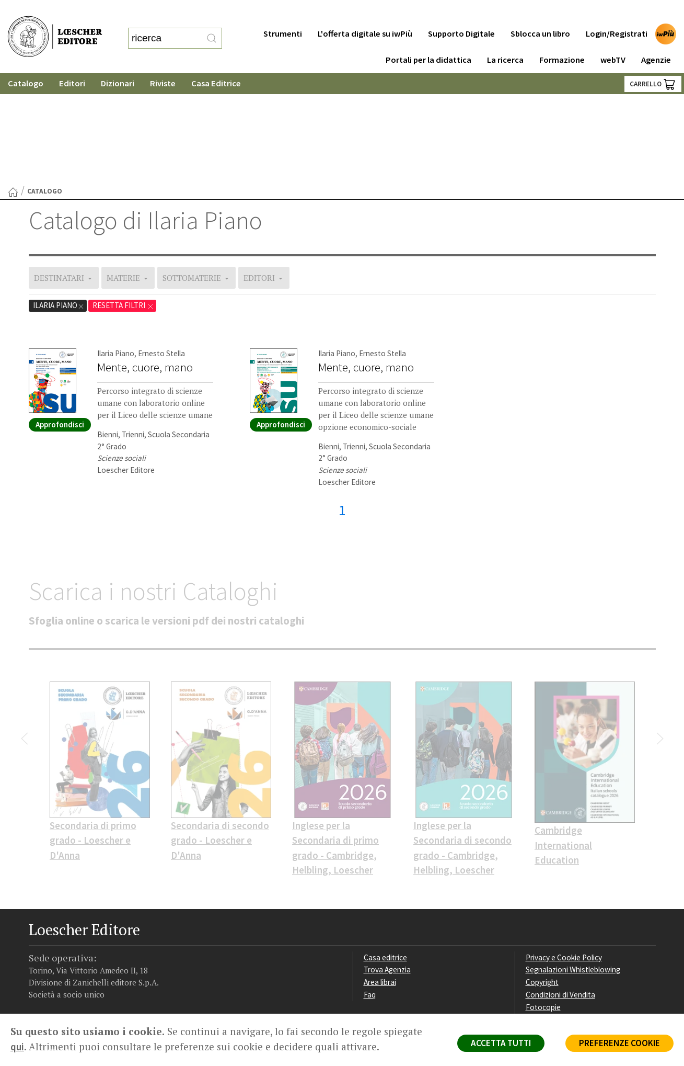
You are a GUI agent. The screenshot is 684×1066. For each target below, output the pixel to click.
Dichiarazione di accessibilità (573, 911)
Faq (370, 886)
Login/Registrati (616, 12)
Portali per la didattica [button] (428, 38)
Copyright (542, 874)
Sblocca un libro (540, 12)
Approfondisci (60, 316)
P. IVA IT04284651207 (64, 990)
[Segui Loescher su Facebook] (38, 948)
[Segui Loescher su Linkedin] (74, 948)
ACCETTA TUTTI (501, 1043)
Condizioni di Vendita (560, 886)
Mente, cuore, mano (145, 259)
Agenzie (656, 38)
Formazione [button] (562, 38)
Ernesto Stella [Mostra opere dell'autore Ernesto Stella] (161, 245)
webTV (612, 38)
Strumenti (282, 12)
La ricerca (505, 38)
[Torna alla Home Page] (13, 83)
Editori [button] (72, 62)
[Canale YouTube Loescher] (93, 948)
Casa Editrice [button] (216, 62)
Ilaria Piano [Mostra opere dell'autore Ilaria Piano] (115, 245)
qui (17, 1046)
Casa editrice (385, 849)
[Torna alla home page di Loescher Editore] (55, 26)
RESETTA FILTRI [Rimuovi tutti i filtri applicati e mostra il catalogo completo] (123, 197)
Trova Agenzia (387, 861)
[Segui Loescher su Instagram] (56, 948)
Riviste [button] (163, 62)
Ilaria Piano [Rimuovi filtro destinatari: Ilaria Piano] (59, 197)
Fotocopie (543, 899)
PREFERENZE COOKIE (619, 1043)
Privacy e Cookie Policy (564, 849)
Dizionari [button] (117, 62)
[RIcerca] (211, 27)
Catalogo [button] (25, 62)
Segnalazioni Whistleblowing (573, 861)
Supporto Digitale (461, 12)
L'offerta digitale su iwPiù (365, 12)
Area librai (380, 874)
